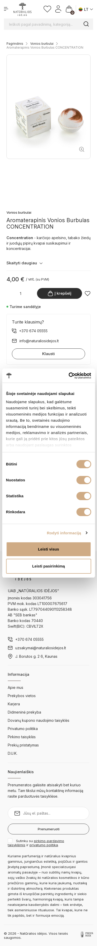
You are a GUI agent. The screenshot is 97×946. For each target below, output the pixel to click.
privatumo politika (43, 845)
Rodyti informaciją (64, 533)
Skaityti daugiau (24, 262)
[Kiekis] (20, 293)
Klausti (48, 353)
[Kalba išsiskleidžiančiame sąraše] (86, 9)
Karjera (14, 704)
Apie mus (15, 687)
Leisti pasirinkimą (48, 566)
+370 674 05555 (29, 639)
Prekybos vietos (22, 695)
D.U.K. (12, 753)
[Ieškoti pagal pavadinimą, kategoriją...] (48, 24)
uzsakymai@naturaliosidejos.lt (40, 648)
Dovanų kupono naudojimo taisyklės (38, 720)
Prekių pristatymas (23, 745)
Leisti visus (48, 549)
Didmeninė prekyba (24, 712)
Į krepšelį (59, 293)
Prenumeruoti (48, 829)
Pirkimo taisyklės (22, 737)
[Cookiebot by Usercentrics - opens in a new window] (69, 375)
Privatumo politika (23, 728)
